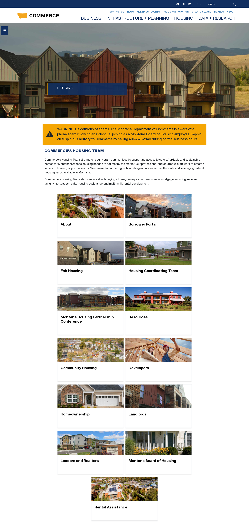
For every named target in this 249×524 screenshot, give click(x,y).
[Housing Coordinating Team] (71, 264)
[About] (71, 216)
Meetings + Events (148, 12)
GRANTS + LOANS (89, 485)
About (231, 12)
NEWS (135, 474)
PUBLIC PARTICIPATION (146, 480)
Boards (219, 12)
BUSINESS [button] (91, 19)
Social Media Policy (42, 493)
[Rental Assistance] (124, 410)
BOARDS (83, 468)
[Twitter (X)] (183, 4)
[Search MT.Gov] (219, 4)
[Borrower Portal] (124, 216)
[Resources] (177, 264)
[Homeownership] (177, 313)
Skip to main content (14, 3)
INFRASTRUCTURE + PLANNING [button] (137, 19)
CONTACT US (86, 474)
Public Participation (176, 12)
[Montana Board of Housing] (177, 361)
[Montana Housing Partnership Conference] (124, 264)
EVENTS (83, 480)
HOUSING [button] (183, 19)
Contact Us (116, 12)
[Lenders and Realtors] (124, 361)
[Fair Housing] (177, 216)
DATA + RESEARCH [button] (216, 19)
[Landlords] (71, 361)
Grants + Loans (201, 12)
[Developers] (124, 313)
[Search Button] (234, 4)
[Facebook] (177, 4)
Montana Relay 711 (192, 482)
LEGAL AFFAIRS (141, 468)
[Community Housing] (71, 313)
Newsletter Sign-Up (146, 485)
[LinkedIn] (190, 4)
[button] (199, 4)
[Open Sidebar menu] (4, 30)
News (130, 12)
